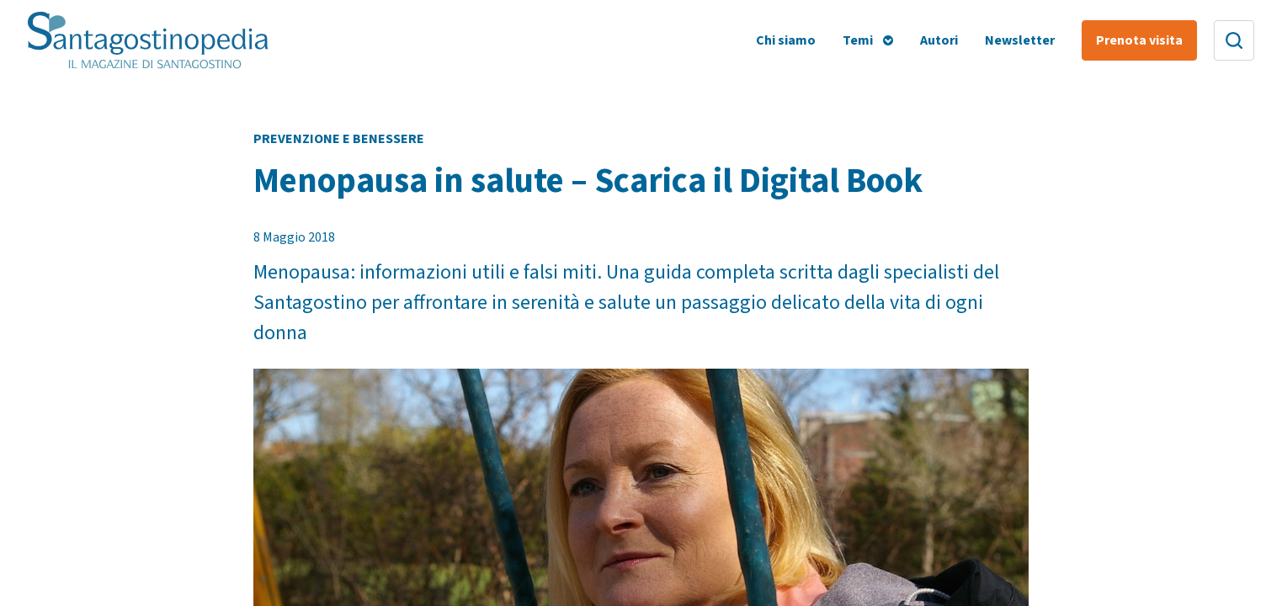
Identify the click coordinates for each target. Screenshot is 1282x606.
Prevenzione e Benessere (338, 139)
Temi (858, 40)
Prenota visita (1139, 40)
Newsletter (1020, 40)
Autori (939, 40)
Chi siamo (786, 40)
